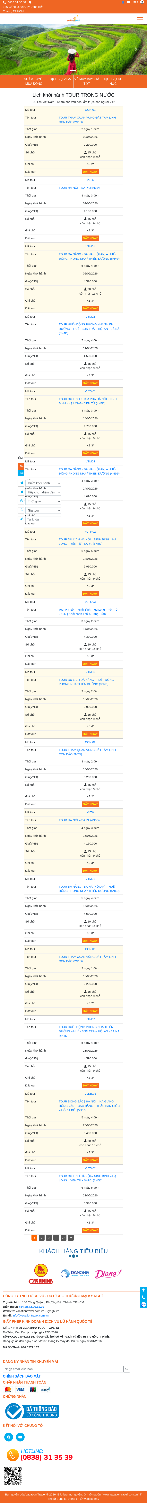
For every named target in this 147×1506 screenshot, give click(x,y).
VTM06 (90, 672)
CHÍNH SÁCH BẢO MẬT (22, 1376)
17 (63, 1237)
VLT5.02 (90, 531)
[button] (11, 49)
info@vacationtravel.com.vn (30, 1315)
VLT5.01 (90, 391)
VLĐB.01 (90, 1093)
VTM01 (90, 246)
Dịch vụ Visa (60, 79)
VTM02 (90, 316)
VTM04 (90, 461)
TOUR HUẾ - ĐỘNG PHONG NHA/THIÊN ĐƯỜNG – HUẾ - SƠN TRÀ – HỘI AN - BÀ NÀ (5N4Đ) (89, 329)
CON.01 (90, 109)
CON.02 (90, 742)
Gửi (126, 1369)
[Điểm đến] (43, 492)
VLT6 (90, 179)
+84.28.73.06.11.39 (31, 1306)
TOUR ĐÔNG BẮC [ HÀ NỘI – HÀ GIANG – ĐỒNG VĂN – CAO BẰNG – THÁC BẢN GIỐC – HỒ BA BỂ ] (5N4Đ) (89, 1106)
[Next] (71, 1238)
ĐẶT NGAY (90, 171)
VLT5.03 (90, 601)
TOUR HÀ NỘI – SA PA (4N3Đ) (79, 187)
